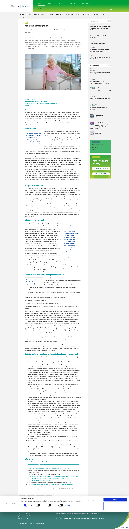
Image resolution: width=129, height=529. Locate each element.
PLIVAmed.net (43, 9)
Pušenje (94, 149)
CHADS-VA (95, 147)
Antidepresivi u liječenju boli (97, 43)
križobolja (22, 499)
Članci (39, 3)
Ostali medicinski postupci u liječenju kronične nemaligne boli (41, 103)
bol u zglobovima (37, 499)
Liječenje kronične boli (30, 99)
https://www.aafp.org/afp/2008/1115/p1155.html (40, 480)
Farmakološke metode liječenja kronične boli (36, 101)
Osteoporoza (93, 94)
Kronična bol (28, 95)
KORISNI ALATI (96, 142)
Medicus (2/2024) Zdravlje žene (96, 133)
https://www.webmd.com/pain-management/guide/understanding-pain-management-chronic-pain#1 (53, 476)
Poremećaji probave (95, 87)
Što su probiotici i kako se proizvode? (100, 91)
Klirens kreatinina (96, 144)
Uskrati (115, 525)
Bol (26, 22)
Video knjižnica (85, 3)
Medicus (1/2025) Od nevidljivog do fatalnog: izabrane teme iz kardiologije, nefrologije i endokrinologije (99, 125)
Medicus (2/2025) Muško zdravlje (96, 116)
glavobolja (49, 496)
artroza (28, 499)
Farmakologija (93, 78)
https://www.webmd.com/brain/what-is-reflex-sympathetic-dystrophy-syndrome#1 (49, 468)
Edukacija (61, 3)
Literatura (27, 105)
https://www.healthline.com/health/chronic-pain (40, 462)
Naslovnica (22, 17)
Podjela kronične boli (30, 97)
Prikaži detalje (67, 522)
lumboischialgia (40, 496)
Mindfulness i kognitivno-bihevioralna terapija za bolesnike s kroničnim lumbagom (100, 28)
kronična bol (22, 496)
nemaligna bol (31, 496)
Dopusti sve (115, 516)
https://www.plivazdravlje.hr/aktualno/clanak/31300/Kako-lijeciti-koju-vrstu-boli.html (49, 478)
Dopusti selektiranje (115, 520)
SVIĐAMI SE (69, 497)
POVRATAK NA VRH (82, 497)
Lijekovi (50, 3)
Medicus (72, 3)
